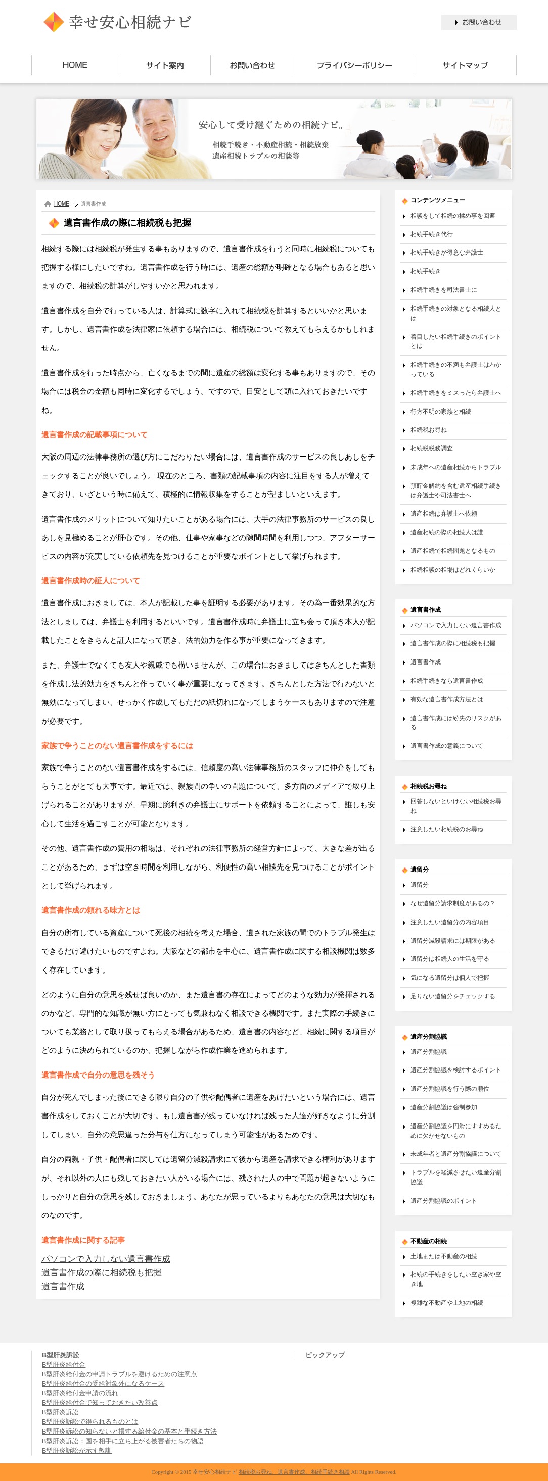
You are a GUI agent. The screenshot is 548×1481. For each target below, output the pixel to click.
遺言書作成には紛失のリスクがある (455, 722)
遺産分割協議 (428, 1051)
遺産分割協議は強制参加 (443, 1107)
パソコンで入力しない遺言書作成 (105, 1259)
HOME (61, 204)
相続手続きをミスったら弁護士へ (455, 392)
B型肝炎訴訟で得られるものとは (90, 1421)
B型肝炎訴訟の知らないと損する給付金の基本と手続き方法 (129, 1431)
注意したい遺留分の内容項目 (449, 921)
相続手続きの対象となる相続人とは (455, 313)
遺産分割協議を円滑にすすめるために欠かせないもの (455, 1130)
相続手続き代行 (431, 234)
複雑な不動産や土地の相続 (446, 1302)
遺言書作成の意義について (446, 745)
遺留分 (419, 884)
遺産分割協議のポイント (443, 1200)
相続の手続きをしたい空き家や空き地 (455, 1279)
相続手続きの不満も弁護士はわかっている (455, 369)
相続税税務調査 (431, 448)
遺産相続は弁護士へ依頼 (443, 513)
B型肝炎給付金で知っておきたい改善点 (100, 1402)
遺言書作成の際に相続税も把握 (101, 1273)
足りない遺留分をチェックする (452, 996)
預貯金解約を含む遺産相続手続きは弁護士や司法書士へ (455, 490)
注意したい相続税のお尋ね (446, 829)
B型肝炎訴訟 (60, 1412)
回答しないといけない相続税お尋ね (455, 806)
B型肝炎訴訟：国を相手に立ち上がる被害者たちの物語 (123, 1441)
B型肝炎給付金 (63, 1364)
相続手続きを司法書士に (443, 289)
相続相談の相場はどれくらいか (452, 569)
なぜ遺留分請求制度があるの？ (452, 903)
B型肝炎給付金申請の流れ (80, 1393)
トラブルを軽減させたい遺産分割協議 (455, 1177)
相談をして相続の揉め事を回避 (452, 215)
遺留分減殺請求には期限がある (452, 940)
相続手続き (425, 271)
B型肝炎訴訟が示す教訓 (77, 1450)
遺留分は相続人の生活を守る (449, 958)
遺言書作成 (62, 1286)
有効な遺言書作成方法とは (446, 699)
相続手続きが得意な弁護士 (446, 252)
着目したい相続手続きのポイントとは (455, 341)
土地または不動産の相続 (443, 1256)
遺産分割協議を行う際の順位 (449, 1088)
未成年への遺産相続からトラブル (455, 467)
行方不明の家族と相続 (440, 411)
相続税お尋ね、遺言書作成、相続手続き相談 (294, 1472)
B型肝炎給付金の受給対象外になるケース (103, 1383)
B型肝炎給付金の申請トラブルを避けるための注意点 (119, 1374)
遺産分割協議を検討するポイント (455, 1069)
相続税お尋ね (428, 429)
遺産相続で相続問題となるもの (452, 550)
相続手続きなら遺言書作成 (446, 680)
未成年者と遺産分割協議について (455, 1153)
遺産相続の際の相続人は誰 (446, 532)
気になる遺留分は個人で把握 (449, 977)
